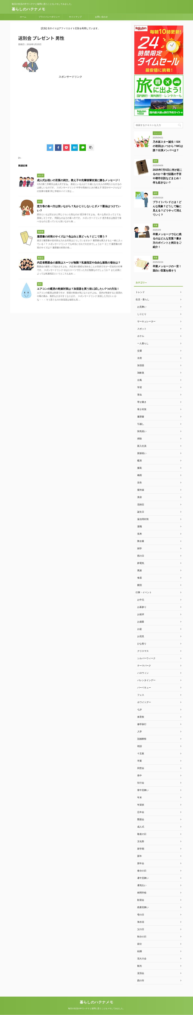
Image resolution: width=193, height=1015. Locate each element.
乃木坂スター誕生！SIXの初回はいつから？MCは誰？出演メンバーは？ (168, 146)
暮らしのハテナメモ (28, 9)
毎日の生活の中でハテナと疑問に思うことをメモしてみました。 (96, 1008)
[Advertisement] (70, 110)
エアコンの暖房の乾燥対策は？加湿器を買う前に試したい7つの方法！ (78, 288)
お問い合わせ (101, 17)
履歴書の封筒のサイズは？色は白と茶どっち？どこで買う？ (72, 236)
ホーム (23, 17)
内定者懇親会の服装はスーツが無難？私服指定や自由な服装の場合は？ (78, 262)
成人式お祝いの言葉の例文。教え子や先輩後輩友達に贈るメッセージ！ (78, 180)
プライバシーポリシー (49, 17)
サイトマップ (75, 17)
